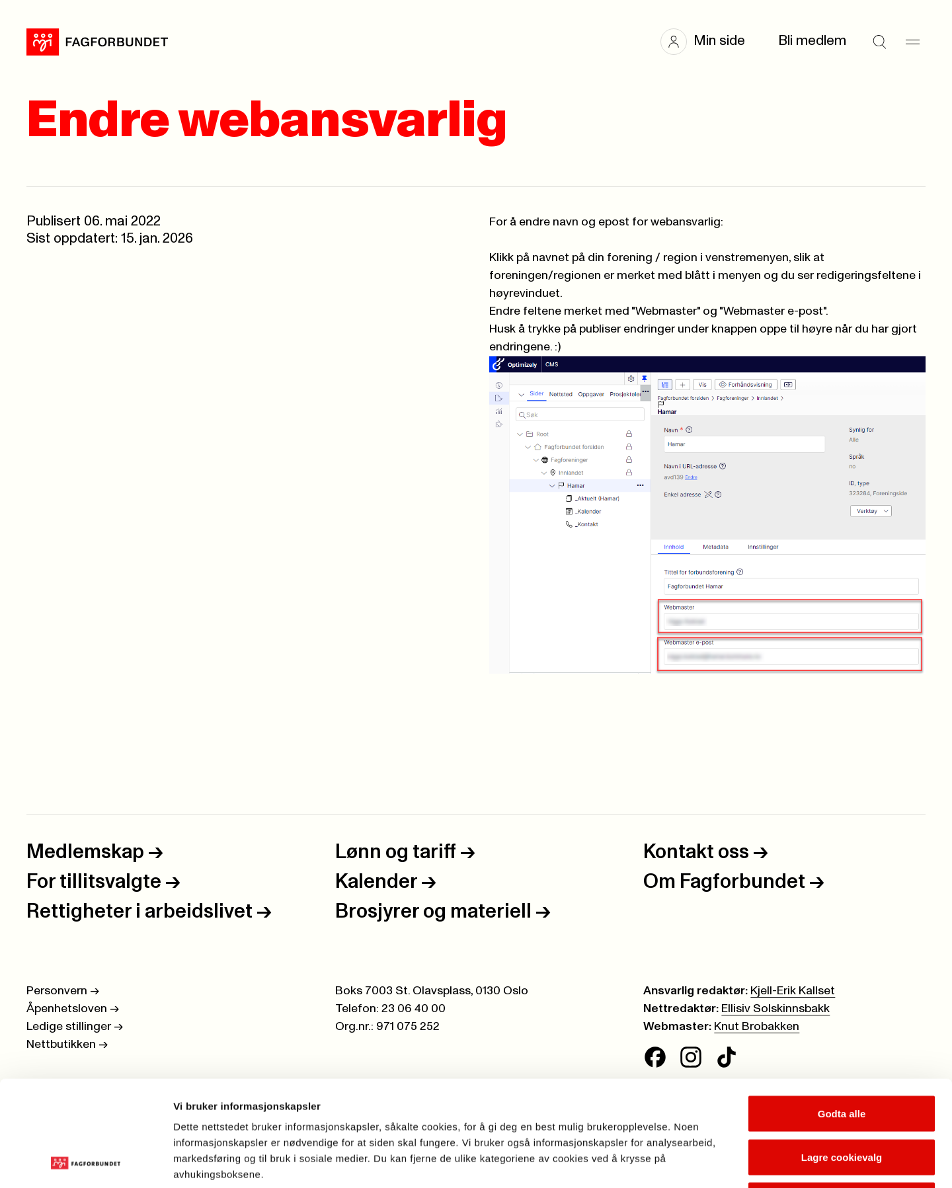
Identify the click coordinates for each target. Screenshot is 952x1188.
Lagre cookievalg (842, 1058)
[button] (709, 41)
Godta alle (842, 1014)
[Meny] (912, 41)
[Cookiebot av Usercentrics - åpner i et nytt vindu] (85, 1162)
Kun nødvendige (842, 1101)
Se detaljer (711, 1162)
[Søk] (879, 41)
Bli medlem (812, 41)
